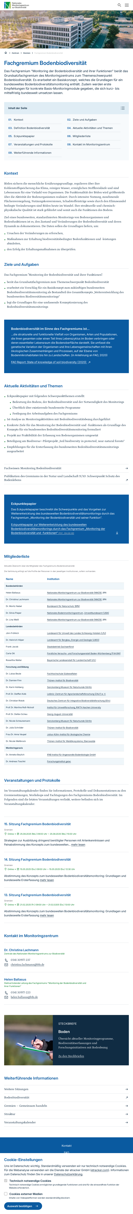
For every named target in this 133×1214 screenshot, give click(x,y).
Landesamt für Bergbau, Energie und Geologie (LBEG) (73, 640)
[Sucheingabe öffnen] (119, 5)
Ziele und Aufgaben (85, 119)
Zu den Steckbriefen (71, 1056)
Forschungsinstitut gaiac (59, 761)
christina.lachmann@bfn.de (27, 964)
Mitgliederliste (82, 136)
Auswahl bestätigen (23, 1206)
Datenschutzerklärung (68, 1174)
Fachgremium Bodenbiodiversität (48, 53)
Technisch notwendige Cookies (30, 1181)
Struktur (66, 1114)
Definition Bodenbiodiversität (32, 128)
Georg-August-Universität (60, 714)
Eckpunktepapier (24, 136)
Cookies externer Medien (26, 1194)
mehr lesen (78, 844)
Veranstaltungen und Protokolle (33, 144)
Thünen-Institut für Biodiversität (62, 680)
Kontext (18, 119)
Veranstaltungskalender (66, 1122)
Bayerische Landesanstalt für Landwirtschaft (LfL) (71, 660)
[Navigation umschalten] (126, 5)
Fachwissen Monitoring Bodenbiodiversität (66, 468)
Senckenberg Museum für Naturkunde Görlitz (69, 687)
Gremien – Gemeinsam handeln (66, 1106)
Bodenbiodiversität (66, 1097)
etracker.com (99, 1170)
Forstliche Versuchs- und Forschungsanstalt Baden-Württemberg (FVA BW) (84, 653)
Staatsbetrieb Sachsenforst (60, 646)
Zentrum (15, 53)
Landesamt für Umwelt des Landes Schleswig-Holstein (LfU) (76, 633)
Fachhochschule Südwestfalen (62, 673)
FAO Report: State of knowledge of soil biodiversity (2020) (51, 362)
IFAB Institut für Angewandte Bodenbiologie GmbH (71, 754)
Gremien (26, 53)
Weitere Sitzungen (66, 1089)
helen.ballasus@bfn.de (24, 997)
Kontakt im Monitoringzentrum (91, 144)
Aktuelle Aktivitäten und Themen (93, 128)
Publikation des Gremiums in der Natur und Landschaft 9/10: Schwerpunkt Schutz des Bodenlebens (66, 478)
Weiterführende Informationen (32, 152)
